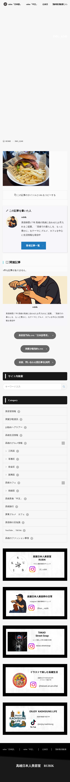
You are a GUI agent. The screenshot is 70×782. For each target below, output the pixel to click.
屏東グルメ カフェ (17, 514)
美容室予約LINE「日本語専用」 (34, 335)
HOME (8, 141)
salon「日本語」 (15, 4)
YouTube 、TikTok (15, 530)
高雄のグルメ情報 (16, 443)
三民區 (13, 451)
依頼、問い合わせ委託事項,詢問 (34, 362)
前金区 (13, 467)
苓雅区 (13, 459)
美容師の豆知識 (14, 522)
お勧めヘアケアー (16, 427)
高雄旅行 (11, 506)
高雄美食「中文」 (16, 498)
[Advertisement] (35, 102)
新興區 (13, 475)
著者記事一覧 (33, 245)
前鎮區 (13, 491)
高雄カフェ (12, 482)
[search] (64, 387)
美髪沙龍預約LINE (34, 349)
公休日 (45, 4)
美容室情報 (12, 411)
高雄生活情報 (13, 435)
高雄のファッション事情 (19, 538)
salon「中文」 (32, 4)
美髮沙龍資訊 (13, 419)
